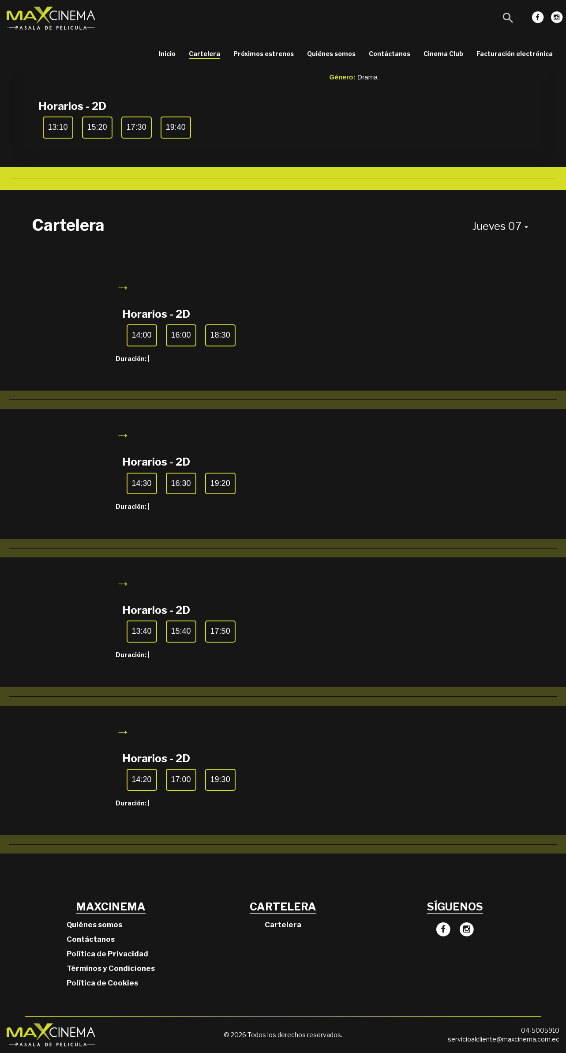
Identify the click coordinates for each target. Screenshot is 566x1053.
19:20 (220, 483)
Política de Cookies (102, 982)
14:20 (142, 779)
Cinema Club (443, 53)
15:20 (97, 127)
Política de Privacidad (107, 953)
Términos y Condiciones (111, 968)
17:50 (220, 631)
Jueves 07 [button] (500, 226)
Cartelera (204, 53)
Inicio (167, 53)
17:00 (181, 779)
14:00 (142, 335)
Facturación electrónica (514, 53)
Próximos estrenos (263, 53)
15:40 (181, 631)
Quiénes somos (331, 53)
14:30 (142, 483)
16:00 (181, 335)
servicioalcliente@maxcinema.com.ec (503, 1039)
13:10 (58, 127)
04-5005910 (540, 1030)
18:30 (220, 335)
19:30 (220, 779)
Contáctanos (389, 53)
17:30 (136, 127)
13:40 (142, 631)
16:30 (181, 483)
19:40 (176, 127)
